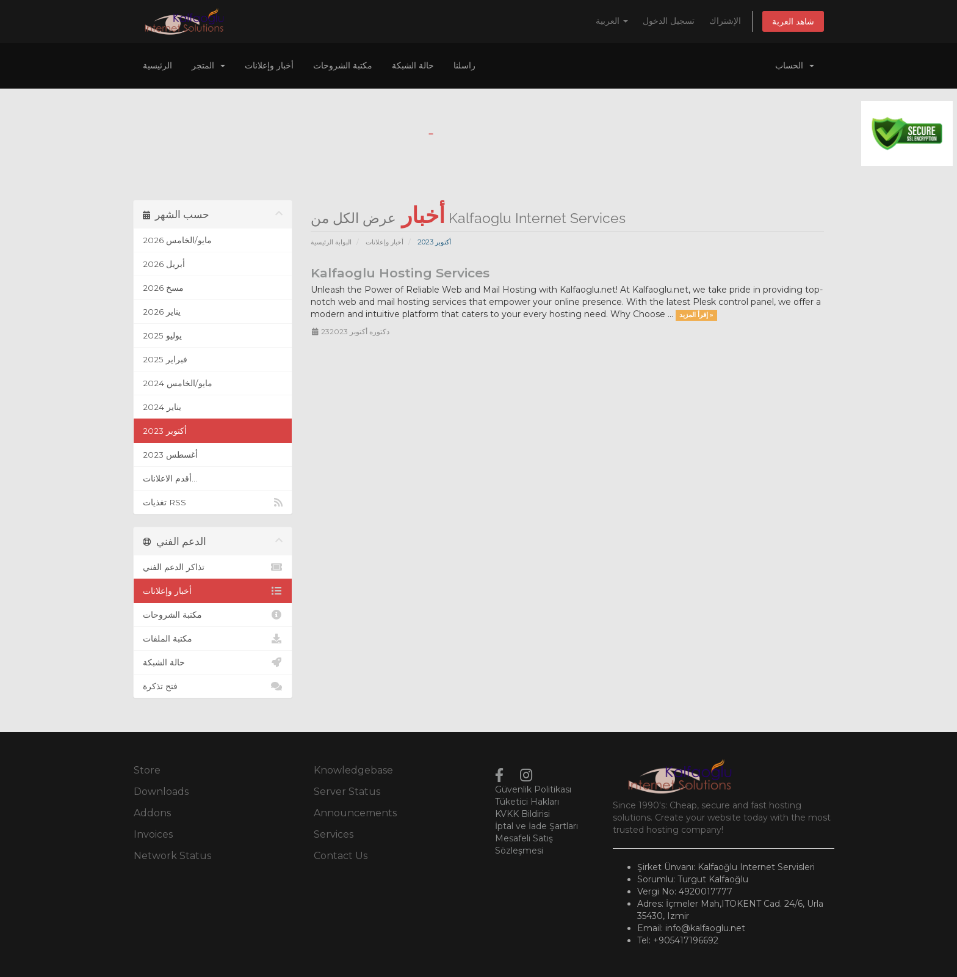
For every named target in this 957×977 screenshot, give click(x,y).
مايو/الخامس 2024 (177, 383)
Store (147, 770)
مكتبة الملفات (213, 638)
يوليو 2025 (162, 335)
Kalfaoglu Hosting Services (400, 272)
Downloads (161, 791)
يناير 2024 (162, 407)
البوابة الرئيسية (331, 242)
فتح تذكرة (213, 686)
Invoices (153, 834)
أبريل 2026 (164, 264)
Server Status (347, 791)
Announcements (355, 813)
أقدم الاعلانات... (170, 478)
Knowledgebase (353, 770)
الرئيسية (157, 65)
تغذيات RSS (213, 502)
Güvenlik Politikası (533, 789)
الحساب (794, 65)
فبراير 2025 (165, 359)
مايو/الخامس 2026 (177, 240)
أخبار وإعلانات (269, 65)
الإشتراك (725, 20)
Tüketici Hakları (527, 801)
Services (333, 834)
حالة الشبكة (413, 65)
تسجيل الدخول (669, 20)
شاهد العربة (793, 21)
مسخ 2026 (163, 288)
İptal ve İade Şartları (536, 826)
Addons (152, 813)
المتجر (208, 65)
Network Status (172, 856)
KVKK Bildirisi (522, 813)
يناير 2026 (162, 312)
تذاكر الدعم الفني (213, 567)
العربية (612, 20)
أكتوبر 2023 (165, 431)
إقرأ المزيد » (696, 315)
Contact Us (340, 856)
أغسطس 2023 (170, 454)
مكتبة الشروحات (342, 65)
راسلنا (464, 65)
